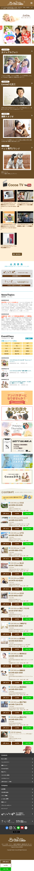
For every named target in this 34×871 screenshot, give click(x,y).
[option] (17, 17)
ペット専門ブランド (10, 147)
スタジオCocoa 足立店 (17, 593)
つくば (6, 345)
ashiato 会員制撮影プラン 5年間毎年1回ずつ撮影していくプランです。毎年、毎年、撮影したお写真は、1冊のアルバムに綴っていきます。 (17, 274)
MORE (17, 254)
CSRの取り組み (4, 792)
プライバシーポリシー (6, 805)
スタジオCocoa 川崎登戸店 (18, 623)
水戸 (28, 343)
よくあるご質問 (4, 798)
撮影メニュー (4, 765)
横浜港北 (17, 351)
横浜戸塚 (17, 353)
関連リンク (3, 802)
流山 (17, 345)
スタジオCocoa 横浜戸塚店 (18, 702)
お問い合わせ (6, 513)
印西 (28, 345)
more (29, 338)
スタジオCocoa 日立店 (17, 503)
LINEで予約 (28, 513)
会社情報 (3, 789)
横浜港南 (6, 353)
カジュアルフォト (9, 51)
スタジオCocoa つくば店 (17, 548)
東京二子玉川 (17, 348)
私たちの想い (4, 758)
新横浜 (27, 351)
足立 (6, 348)
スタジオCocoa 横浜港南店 (18, 687)
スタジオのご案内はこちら (17, 498)
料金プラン (3, 771)
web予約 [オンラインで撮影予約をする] (17, 513)
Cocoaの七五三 (8, 83)
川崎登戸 (28, 348)
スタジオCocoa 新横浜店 (17, 670)
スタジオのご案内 (5, 775)
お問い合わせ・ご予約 (6, 781)
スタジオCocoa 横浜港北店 (18, 653)
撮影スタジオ (7, 115)
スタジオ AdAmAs (15, 732)
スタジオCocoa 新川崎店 (17, 638)
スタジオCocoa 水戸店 (17, 533)
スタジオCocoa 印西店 (17, 578)
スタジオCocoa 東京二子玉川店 (19, 608)
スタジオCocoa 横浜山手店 (18, 717)
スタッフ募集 (4, 795)
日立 (6, 343)
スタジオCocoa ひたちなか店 (19, 518)
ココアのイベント (5, 778)
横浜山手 (28, 353)
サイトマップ (4, 808)
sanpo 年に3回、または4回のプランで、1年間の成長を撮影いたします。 (17, 283)
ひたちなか (17, 343)
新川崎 (6, 351)
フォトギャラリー (5, 762)
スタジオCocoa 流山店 (17, 563)
